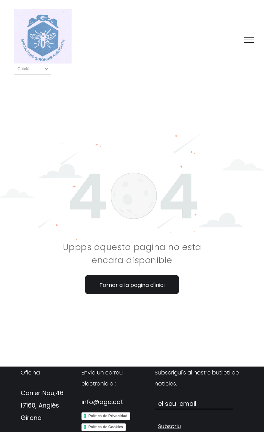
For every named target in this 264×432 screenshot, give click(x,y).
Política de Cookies (105, 427)
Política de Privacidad (108, 416)
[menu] (249, 40)
